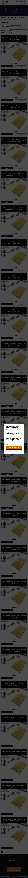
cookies (10, 431)
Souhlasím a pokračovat (14, 447)
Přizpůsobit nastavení (14, 450)
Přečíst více (8, 444)
